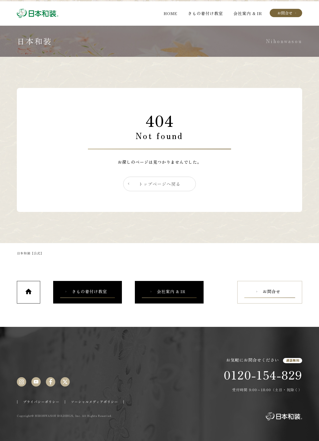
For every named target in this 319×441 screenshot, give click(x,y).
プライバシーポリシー (41, 401)
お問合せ (287, 13)
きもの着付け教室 (205, 13)
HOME (170, 13)
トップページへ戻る (154, 184)
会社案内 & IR (247, 13)
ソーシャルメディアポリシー (94, 401)
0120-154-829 (263, 374)
